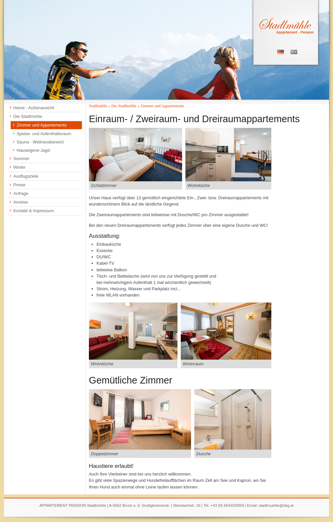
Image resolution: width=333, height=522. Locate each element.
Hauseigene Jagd (33, 150)
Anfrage (20, 193)
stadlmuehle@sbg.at (276, 505)
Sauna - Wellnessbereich (40, 141)
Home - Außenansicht (33, 107)
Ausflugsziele (25, 176)
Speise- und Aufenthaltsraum (44, 133)
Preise (19, 184)
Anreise (20, 202)
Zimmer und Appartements (42, 125)
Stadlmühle (98, 106)
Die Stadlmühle (27, 116)
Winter (19, 167)
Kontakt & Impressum (33, 210)
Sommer (21, 158)
